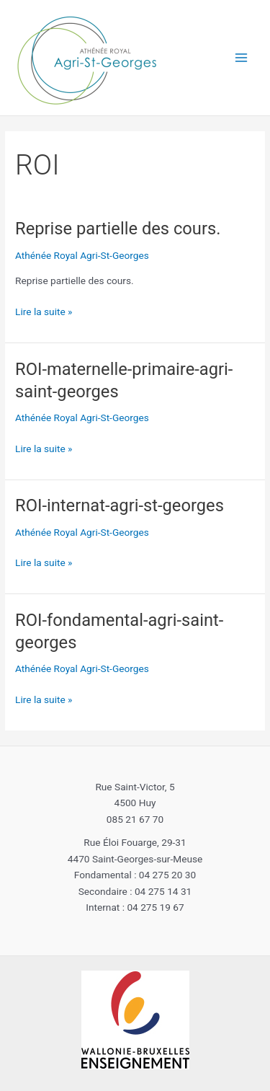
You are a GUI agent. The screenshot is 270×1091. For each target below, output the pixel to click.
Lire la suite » (43, 312)
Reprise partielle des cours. (117, 228)
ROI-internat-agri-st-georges (119, 505)
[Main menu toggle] (241, 58)
